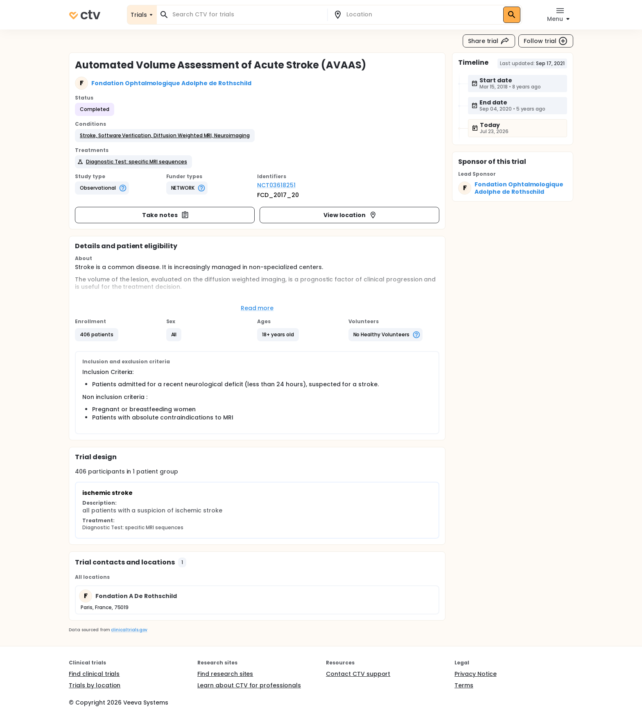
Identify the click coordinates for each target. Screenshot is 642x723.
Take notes (165, 215)
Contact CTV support (358, 674)
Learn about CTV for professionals (249, 685)
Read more (257, 308)
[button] (165, 135)
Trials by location (94, 685)
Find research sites (225, 674)
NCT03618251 (276, 185)
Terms (463, 685)
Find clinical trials (94, 674)
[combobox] (246, 14)
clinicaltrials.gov (129, 630)
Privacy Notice (475, 674)
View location (350, 215)
